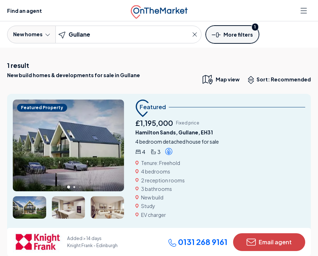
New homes (31, 34)
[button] (232, 34)
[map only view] (220, 79)
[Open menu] (304, 10)
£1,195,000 (154, 122)
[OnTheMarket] (159, 10)
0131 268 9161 (197, 242)
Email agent (269, 242)
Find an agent (24, 10)
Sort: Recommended (281, 80)
